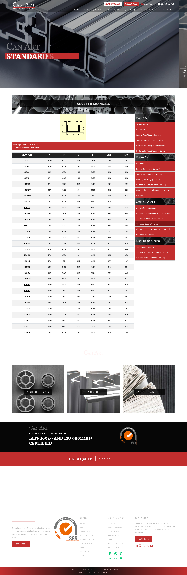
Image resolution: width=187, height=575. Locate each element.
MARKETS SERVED (86, 536)
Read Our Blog (112, 4)
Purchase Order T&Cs (117, 544)
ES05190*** (27, 160)
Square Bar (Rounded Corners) (149, 174)
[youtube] (172, 3)
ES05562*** (27, 190)
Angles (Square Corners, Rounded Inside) (153, 213)
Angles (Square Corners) (146, 208)
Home (76, 10)
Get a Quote (131, 4)
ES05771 (27, 308)
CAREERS (83, 548)
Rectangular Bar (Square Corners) (150, 179)
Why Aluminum (148, 10)
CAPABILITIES (85, 532)
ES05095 (27, 285)
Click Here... (144, 539)
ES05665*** (27, 166)
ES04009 (27, 291)
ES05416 (27, 249)
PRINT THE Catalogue (149, 392)
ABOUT (82, 528)
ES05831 (27, 237)
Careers (161, 10)
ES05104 (27, 332)
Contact (170, 10)
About (85, 10)
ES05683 (27, 267)
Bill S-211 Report (115, 548)
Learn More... (20, 544)
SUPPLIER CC (113, 540)
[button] (180, 67)
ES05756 (27, 314)
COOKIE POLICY (114, 524)
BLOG (82, 556)
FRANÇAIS (147, 4)
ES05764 (27, 214)
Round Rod (141, 163)
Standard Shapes (38, 392)
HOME (82, 524)
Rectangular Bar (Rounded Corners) (151, 185)
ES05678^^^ (27, 326)
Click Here (105, 459)
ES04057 (27, 261)
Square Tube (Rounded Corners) (149, 140)
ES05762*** (27, 178)
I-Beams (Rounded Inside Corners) (150, 258)
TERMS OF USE (113, 532)
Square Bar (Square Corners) (148, 169)
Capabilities (96, 10)
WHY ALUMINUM (86, 544)
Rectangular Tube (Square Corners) (150, 145)
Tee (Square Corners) (145, 247)
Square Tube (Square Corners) (148, 135)
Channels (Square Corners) (147, 224)
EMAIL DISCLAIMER (115, 528)
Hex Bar (139, 195)
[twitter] (169, 3)
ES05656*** (27, 172)
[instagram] (166, 3)
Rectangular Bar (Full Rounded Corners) (152, 190)
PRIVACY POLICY (114, 536)
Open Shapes (93, 392)
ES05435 (27, 320)
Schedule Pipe (142, 124)
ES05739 (27, 303)
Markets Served (112, 10)
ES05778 (27, 297)
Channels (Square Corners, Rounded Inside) (154, 229)
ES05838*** (27, 196)
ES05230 (27, 208)
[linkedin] (162, 3)
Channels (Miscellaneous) (146, 234)
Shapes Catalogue (130, 10)
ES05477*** (27, 279)
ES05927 (27, 220)
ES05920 (27, 225)
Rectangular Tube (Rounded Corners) (151, 151)
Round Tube (141, 129)
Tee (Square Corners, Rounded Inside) (152, 252)
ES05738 (27, 202)
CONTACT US (85, 552)
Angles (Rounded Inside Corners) (150, 218)
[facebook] (159, 3)
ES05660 (27, 243)
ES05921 (27, 231)
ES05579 (27, 184)
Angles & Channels (93, 103)
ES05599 (27, 273)
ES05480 (27, 255)
